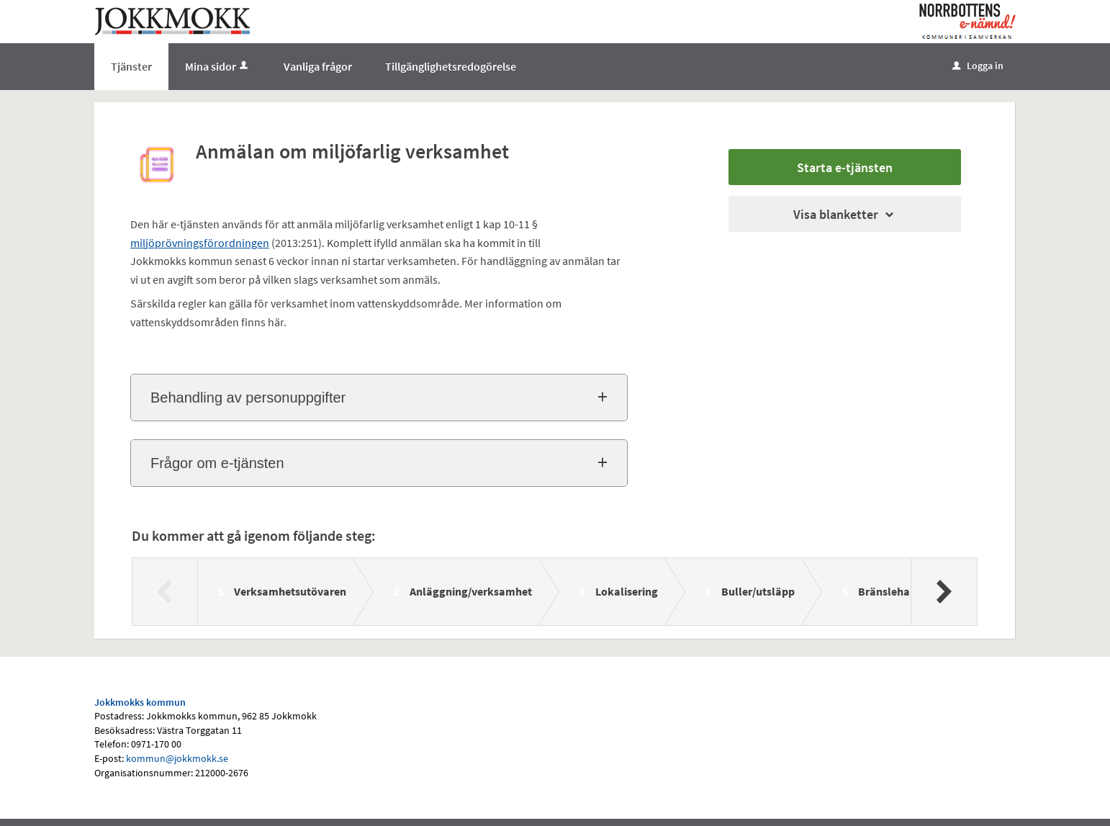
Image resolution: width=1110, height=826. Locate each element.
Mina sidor (218, 66)
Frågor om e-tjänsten (217, 463)
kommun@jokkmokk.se (177, 758)
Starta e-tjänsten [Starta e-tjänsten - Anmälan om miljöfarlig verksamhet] (845, 167)
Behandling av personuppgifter (248, 397)
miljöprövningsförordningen (199, 242)
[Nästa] (943, 591)
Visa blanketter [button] (844, 214)
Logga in (977, 65)
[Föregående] (165, 591)
